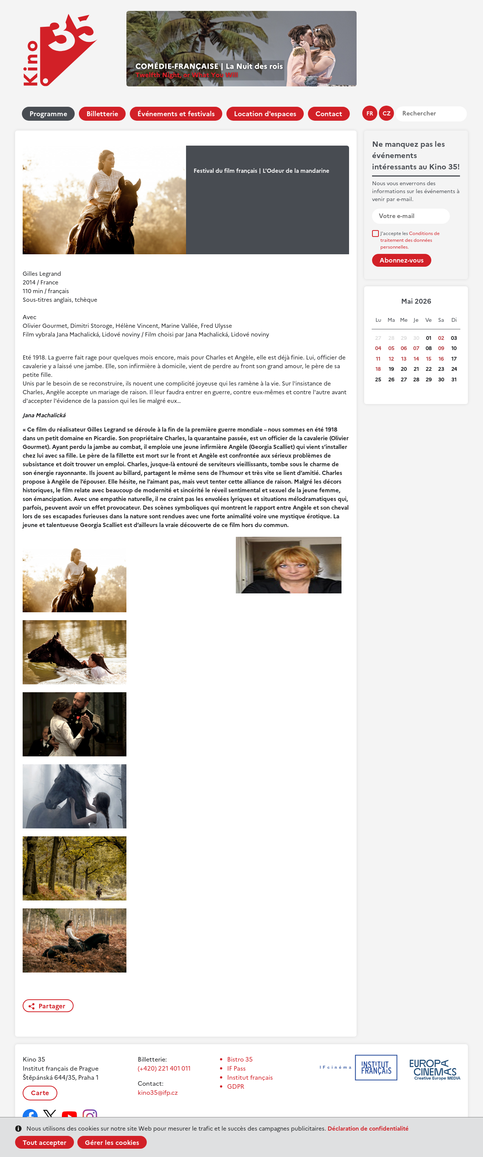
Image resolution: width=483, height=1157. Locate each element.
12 (391, 359)
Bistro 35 (240, 1059)
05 (391, 348)
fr (369, 113)
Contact (328, 114)
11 (378, 359)
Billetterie (102, 114)
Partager (51, 1006)
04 (378, 348)
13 (403, 359)
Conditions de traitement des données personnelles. (410, 240)
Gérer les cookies (112, 1143)
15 (428, 359)
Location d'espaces (265, 114)
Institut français (250, 1077)
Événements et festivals (176, 114)
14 (416, 359)
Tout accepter (44, 1143)
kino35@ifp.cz (158, 1092)
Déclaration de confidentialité (368, 1128)
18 (378, 369)
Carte (40, 1093)
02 (441, 338)
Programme (48, 114)
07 (416, 348)
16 (441, 359)
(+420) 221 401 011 (164, 1068)
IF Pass (236, 1068)
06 (404, 348)
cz (387, 113)
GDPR (235, 1086)
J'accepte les (410, 240)
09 (441, 348)
